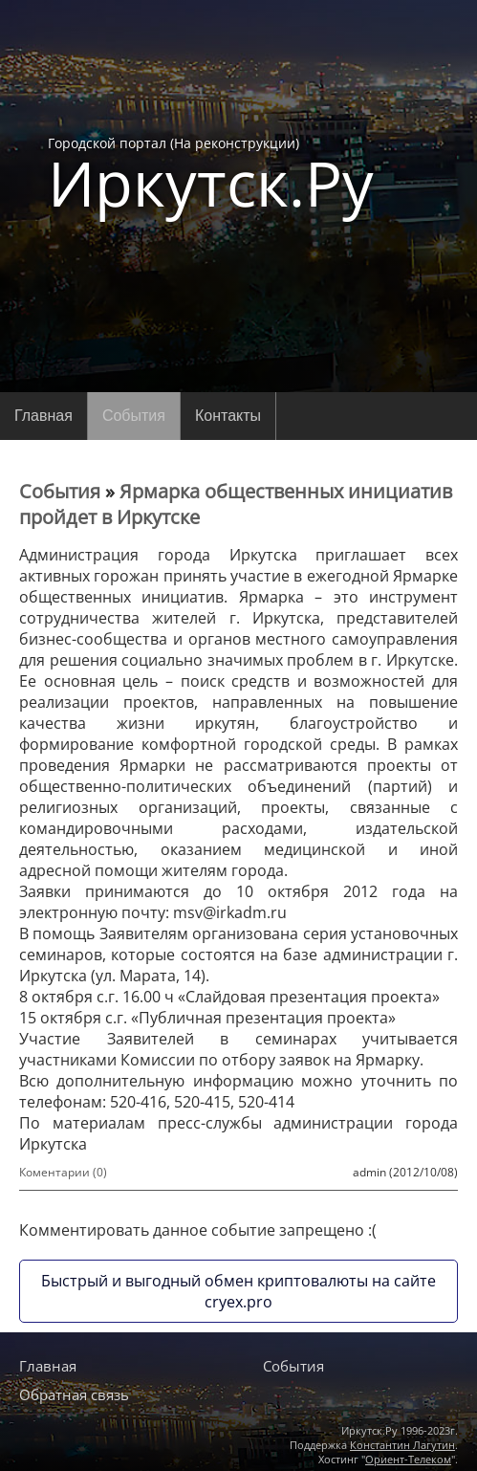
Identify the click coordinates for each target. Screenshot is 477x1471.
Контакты (228, 415)
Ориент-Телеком (408, 1459)
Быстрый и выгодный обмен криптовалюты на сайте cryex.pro (238, 1291)
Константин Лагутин (402, 1445)
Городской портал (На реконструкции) (211, 174)
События (133, 415)
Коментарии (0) (63, 1172)
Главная (43, 415)
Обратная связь (74, 1394)
